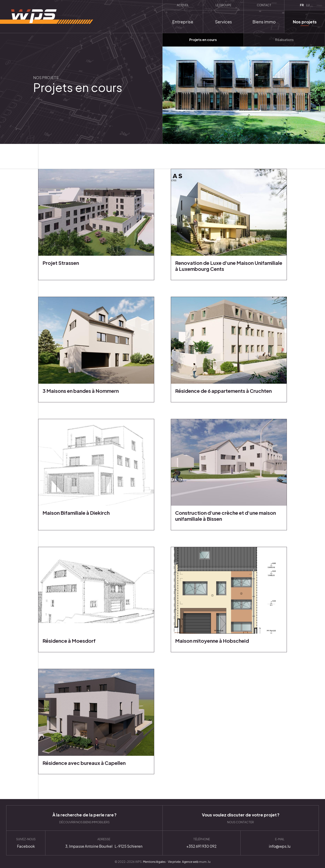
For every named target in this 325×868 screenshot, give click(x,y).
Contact (264, 5)
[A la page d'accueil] (46, 16)
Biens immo (264, 21)
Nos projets (305, 21)
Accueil (183, 5)
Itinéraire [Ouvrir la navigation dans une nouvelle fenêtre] (103, 843)
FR (302, 5)
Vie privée (174, 861)
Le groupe (223, 5)
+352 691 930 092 (202, 843)
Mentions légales (154, 861)
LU (308, 5)
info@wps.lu (280, 843)
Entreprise (182, 21)
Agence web (190, 861)
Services (223, 21)
